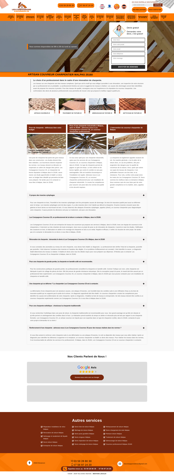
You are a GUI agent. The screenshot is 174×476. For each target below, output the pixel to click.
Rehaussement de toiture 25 (143, 17)
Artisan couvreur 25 (11, 17)
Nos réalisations (139, 9)
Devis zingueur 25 (59, 17)
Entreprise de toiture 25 (100, 17)
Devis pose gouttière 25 (67, 17)
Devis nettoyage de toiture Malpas (86, 444)
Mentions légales (99, 473)
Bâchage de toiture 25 (76, 17)
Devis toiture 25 (91, 17)
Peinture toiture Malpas (114, 434)
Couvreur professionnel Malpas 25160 (119, 444)
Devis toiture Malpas (50, 442)
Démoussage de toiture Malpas (116, 441)
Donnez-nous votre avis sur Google (87, 377)
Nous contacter (155, 9)
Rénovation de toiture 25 (109, 17)
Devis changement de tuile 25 (154, 17)
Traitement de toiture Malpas (116, 437)
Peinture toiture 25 (163, 17)
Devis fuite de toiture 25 (84, 17)
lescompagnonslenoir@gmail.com (132, 463)
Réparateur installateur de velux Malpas (54, 428)
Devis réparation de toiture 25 (50, 17)
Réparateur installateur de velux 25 (131, 17)
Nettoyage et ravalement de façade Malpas (55, 437)
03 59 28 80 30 (66, 7)
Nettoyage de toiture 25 (40, 17)
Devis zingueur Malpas (82, 437)
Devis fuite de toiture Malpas (84, 427)
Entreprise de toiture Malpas (53, 445)
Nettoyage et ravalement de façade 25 (120, 17)
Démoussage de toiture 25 (30, 17)
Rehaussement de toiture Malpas (117, 427)
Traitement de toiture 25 (20, 17)
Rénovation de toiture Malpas (53, 432)
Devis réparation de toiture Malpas (86, 441)
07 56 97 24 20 (85, 7)
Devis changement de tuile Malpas (118, 430)
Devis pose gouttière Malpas (84, 434)
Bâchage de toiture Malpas (84, 430)
